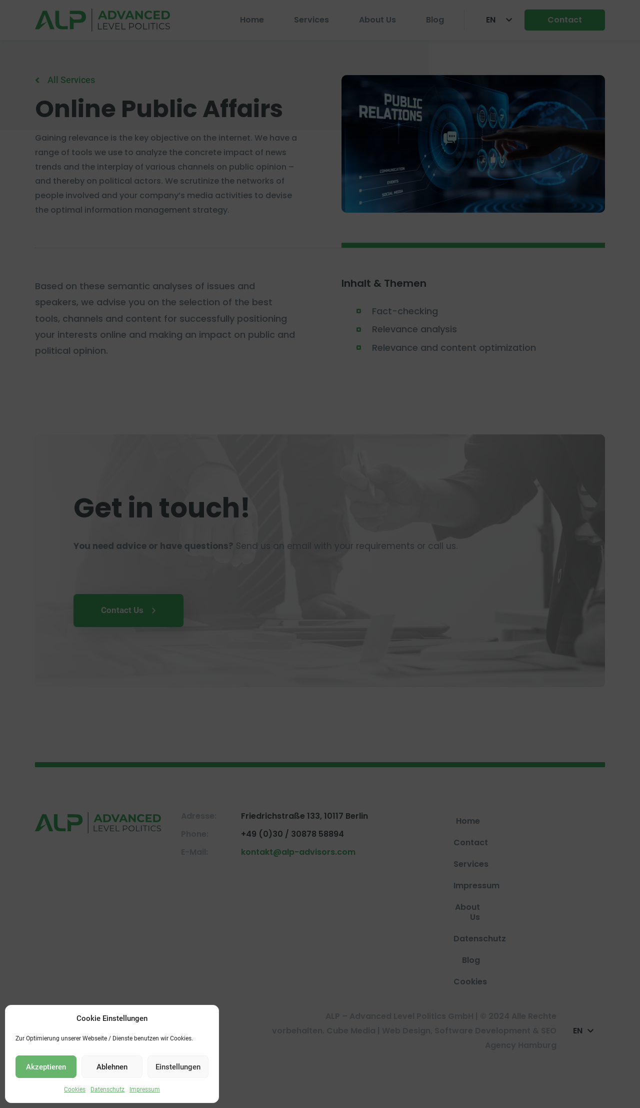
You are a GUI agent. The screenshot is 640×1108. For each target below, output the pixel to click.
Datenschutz (107, 1089)
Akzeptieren (46, 1066)
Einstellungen (178, 1066)
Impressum (145, 1089)
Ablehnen (112, 1066)
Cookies (75, 1089)
